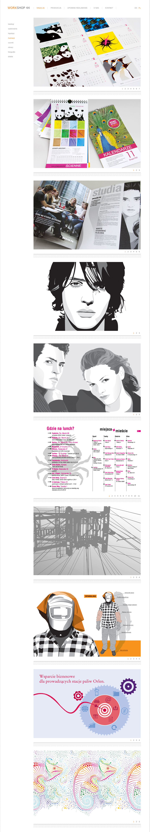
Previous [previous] (60, 52)
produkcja (56, 8)
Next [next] (114, 52)
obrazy (10, 47)
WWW (10, 57)
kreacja (41, 8)
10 (135, 496)
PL (140, 8)
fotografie (11, 52)
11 (139, 496)
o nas (96, 8)
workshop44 (20, 8)
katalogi (11, 24)
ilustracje (11, 38)
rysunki (10, 43)
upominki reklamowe (77, 8)
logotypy (11, 33)
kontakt (109, 8)
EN (136, 8)
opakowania (12, 29)
